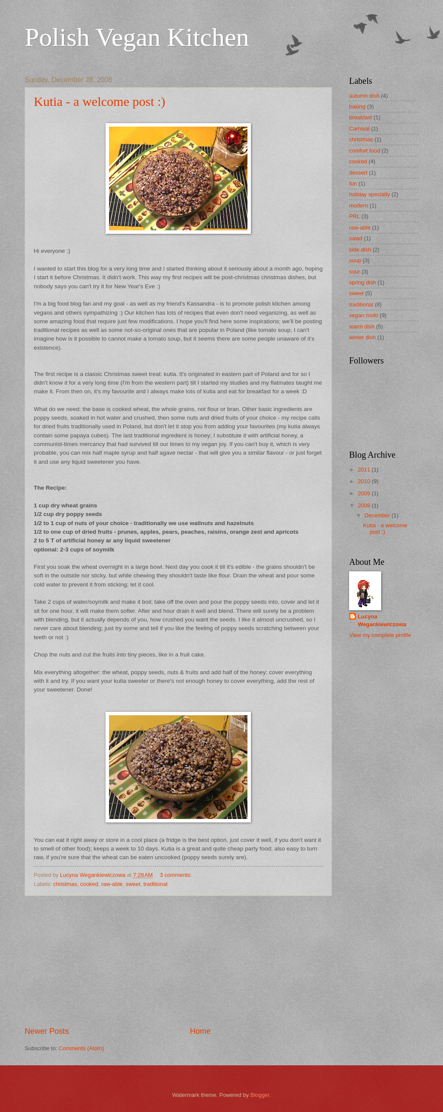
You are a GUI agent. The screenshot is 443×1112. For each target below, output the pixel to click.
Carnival (359, 128)
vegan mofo (363, 315)
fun (353, 183)
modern (358, 205)
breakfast (360, 117)
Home (200, 1031)
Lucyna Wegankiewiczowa (382, 620)
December (378, 515)
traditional (155, 884)
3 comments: (176, 875)
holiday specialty (369, 194)
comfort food (364, 150)
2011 (365, 469)
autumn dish (364, 95)
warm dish (362, 326)
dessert (358, 172)
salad (356, 238)
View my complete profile (380, 635)
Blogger (260, 1095)
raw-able (111, 884)
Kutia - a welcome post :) (99, 101)
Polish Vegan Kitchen (137, 37)
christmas (65, 884)
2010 (365, 481)
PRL (354, 216)
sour (354, 271)
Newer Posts (47, 1031)
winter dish (362, 337)
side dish (360, 249)
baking (357, 106)
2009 (365, 493)
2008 (365, 505)
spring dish (362, 282)
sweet (133, 884)
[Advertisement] (178, 961)
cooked (89, 884)
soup (355, 260)
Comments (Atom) (81, 1048)
